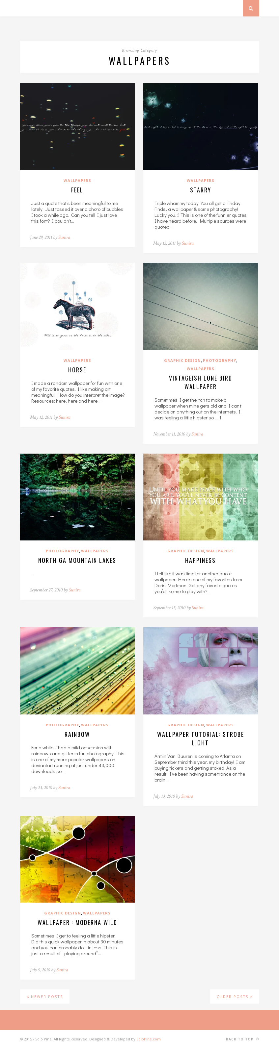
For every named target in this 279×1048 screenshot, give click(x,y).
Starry (200, 190)
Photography (219, 360)
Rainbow (77, 734)
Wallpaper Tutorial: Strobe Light (200, 738)
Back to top (242, 1038)
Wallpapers (77, 180)
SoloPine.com (148, 1038)
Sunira (64, 237)
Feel (77, 190)
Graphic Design (182, 360)
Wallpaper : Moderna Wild (77, 922)
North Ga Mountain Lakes (77, 560)
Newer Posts (45, 996)
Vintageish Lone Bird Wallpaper (200, 382)
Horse (77, 369)
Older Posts (235, 996)
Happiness (200, 560)
